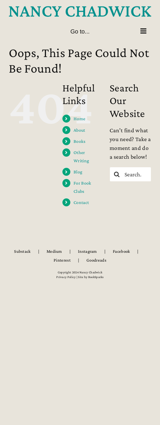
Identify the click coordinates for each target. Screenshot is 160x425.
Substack (22, 251)
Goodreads (96, 260)
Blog (78, 171)
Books (80, 141)
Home (79, 118)
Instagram (87, 251)
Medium (54, 251)
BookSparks (96, 277)
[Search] (117, 174)
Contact (81, 202)
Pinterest (62, 260)
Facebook (121, 251)
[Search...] (130, 174)
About (79, 130)
